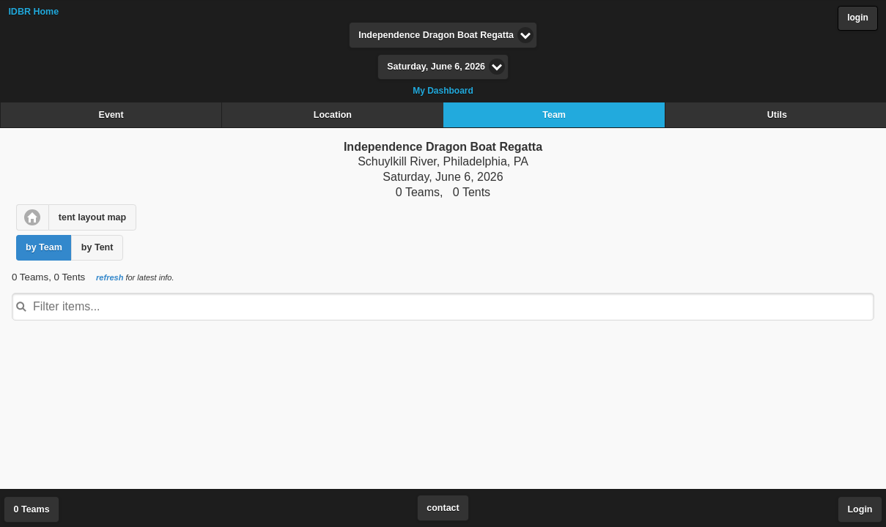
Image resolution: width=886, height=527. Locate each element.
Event (111, 115)
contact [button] (443, 508)
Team (554, 115)
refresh (109, 277)
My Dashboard (443, 91)
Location (333, 115)
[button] (32, 217)
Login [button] (859, 509)
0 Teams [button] (32, 509)
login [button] (857, 17)
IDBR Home (33, 12)
